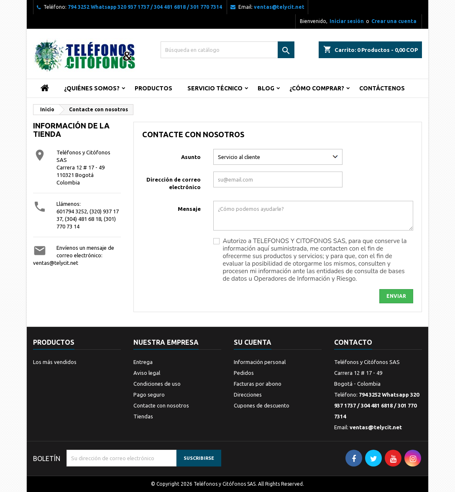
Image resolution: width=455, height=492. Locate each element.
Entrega (143, 362)
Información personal (260, 362)
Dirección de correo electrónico (173, 183)
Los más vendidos (55, 362)
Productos (153, 88)
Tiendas (143, 416)
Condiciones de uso (157, 384)
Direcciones (248, 394)
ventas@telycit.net (279, 7)
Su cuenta (252, 342)
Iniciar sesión (347, 21)
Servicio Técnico (215, 88)
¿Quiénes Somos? (92, 88)
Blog (266, 88)
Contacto (353, 342)
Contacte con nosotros (161, 405)
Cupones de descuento (261, 405)
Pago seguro (149, 394)
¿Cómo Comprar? (316, 88)
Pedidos (244, 373)
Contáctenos (382, 88)
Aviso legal (146, 373)
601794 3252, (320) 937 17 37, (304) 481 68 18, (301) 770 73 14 (87, 218)
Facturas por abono (257, 384)
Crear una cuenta (394, 21)
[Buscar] (227, 49)
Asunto (191, 157)
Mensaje (189, 209)
